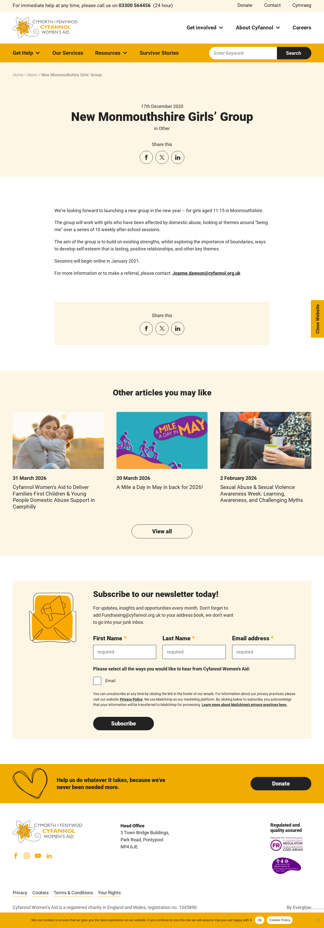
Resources (111, 53)
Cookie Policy (279, 920)
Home (18, 74)
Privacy (20, 892)
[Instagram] (27, 856)
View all (162, 531)
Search (293, 53)
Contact (272, 5)
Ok (259, 920)
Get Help (27, 53)
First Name (110, 638)
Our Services (67, 53)
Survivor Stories (159, 53)
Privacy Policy (131, 699)
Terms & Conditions (73, 892)
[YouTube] (38, 856)
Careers (302, 28)
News (32, 74)
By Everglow (299, 907)
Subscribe (123, 723)
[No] (317, 920)
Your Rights (109, 892)
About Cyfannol (258, 28)
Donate (244, 5)
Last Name (179, 638)
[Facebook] (16, 856)
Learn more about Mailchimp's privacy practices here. (244, 705)
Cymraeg (301, 5)
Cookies (40, 892)
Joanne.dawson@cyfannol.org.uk (206, 273)
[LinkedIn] (49, 856)
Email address (253, 638)
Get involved (205, 28)
